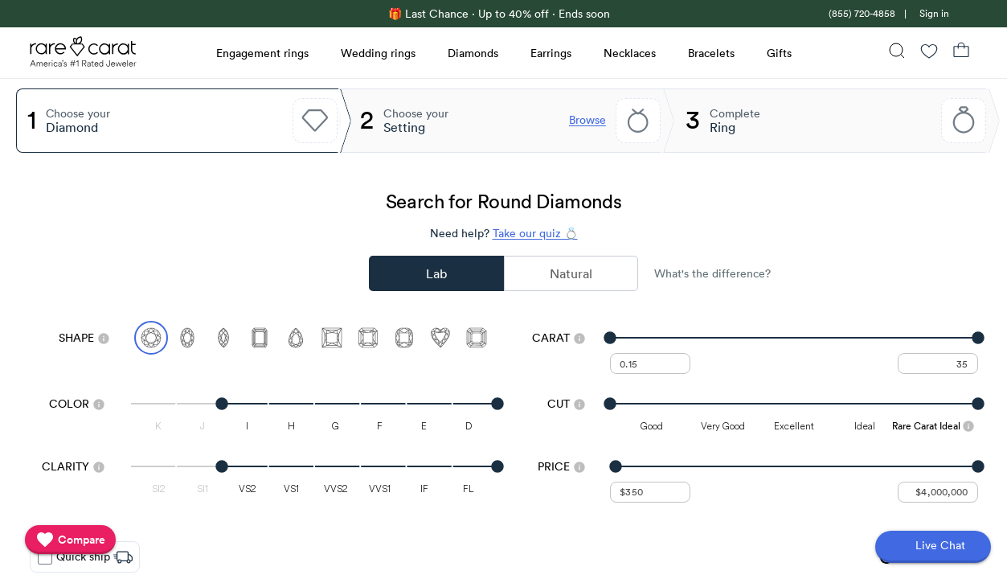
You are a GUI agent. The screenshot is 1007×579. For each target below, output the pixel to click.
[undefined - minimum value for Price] (650, 492)
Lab (436, 273)
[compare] (70, 539)
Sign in (934, 13)
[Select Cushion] (404, 338)
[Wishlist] (929, 53)
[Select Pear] (296, 338)
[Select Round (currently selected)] (151, 338)
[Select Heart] (440, 338)
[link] (860, 13)
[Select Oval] (187, 338)
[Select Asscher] (476, 338)
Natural (571, 273)
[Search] (897, 53)
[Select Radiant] (368, 338)
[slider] (793, 337)
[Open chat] (933, 547)
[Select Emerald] (259, 338)
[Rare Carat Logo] (83, 55)
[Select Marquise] (223, 338)
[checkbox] (45, 557)
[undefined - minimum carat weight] (650, 363)
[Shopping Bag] (961, 53)
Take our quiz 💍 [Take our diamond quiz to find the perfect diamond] (535, 233)
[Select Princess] (332, 338)
